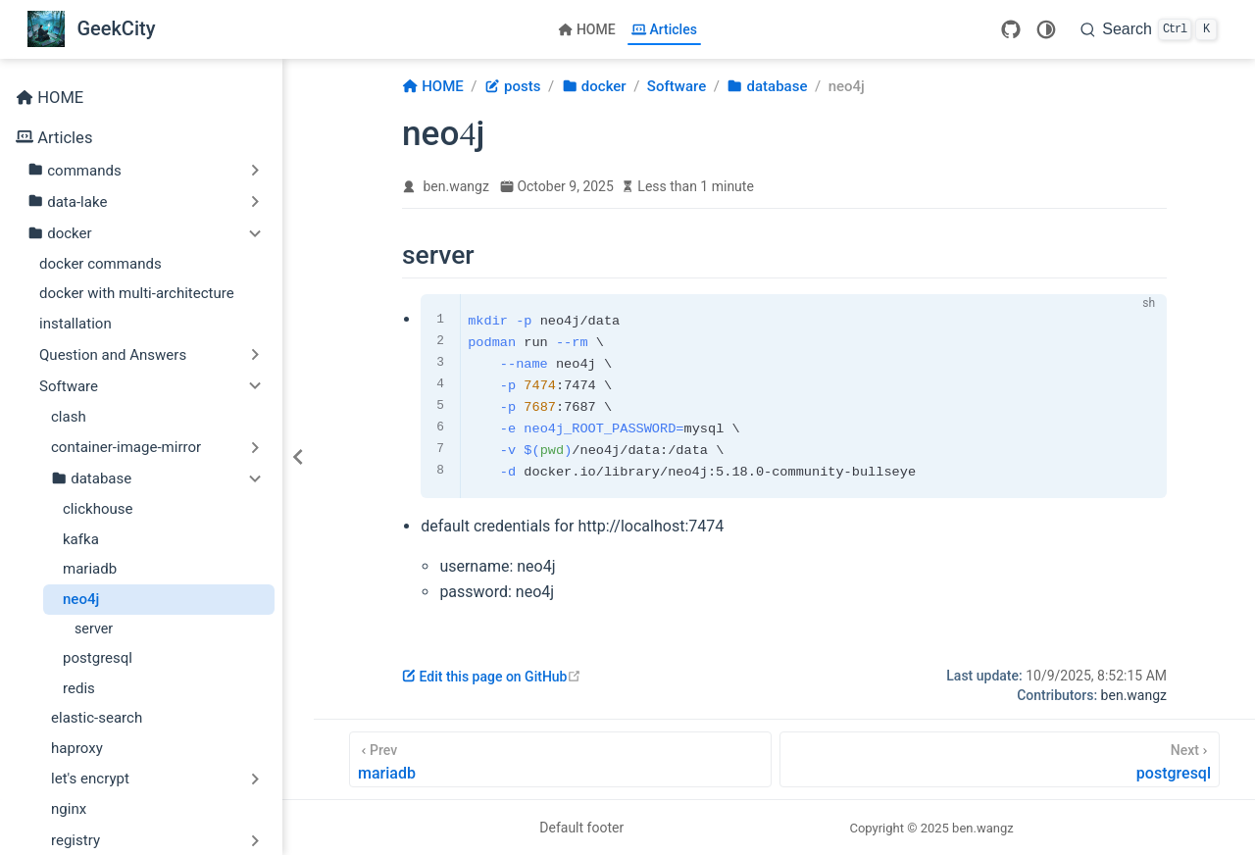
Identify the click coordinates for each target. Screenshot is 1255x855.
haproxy (77, 748)
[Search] (1149, 29)
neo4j (81, 599)
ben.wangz (456, 186)
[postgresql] (999, 759)
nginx (68, 809)
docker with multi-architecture (136, 293)
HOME (587, 29)
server (94, 628)
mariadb (90, 569)
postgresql (97, 658)
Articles (664, 29)
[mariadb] (560, 759)
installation (75, 323)
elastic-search (96, 718)
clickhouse (98, 509)
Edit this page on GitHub (491, 676)
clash (68, 417)
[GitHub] (1011, 29)
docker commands (100, 264)
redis (79, 688)
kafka (81, 539)
